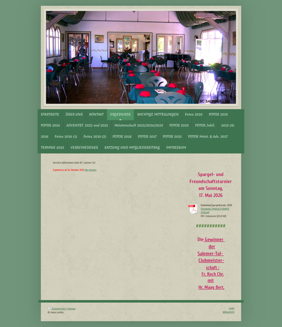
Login (231, 308)
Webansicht (228, 312)
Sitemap (71, 308)
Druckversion (57, 308)
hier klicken (90, 170)
